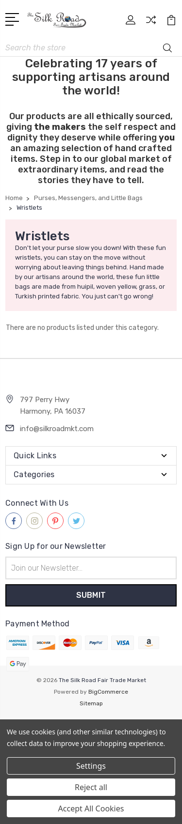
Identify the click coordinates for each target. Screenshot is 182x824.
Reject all (91, 787)
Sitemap (91, 703)
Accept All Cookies (91, 808)
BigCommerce (108, 691)
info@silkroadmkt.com (57, 428)
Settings (91, 766)
